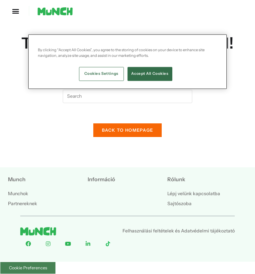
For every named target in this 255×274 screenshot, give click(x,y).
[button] (15, 10)
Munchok (18, 193)
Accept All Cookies (149, 73)
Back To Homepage (127, 130)
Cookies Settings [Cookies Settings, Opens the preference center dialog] (101, 73)
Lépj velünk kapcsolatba (193, 193)
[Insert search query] (127, 96)
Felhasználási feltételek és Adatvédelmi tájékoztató (179, 230)
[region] (127, 61)
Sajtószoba (179, 203)
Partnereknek (22, 203)
